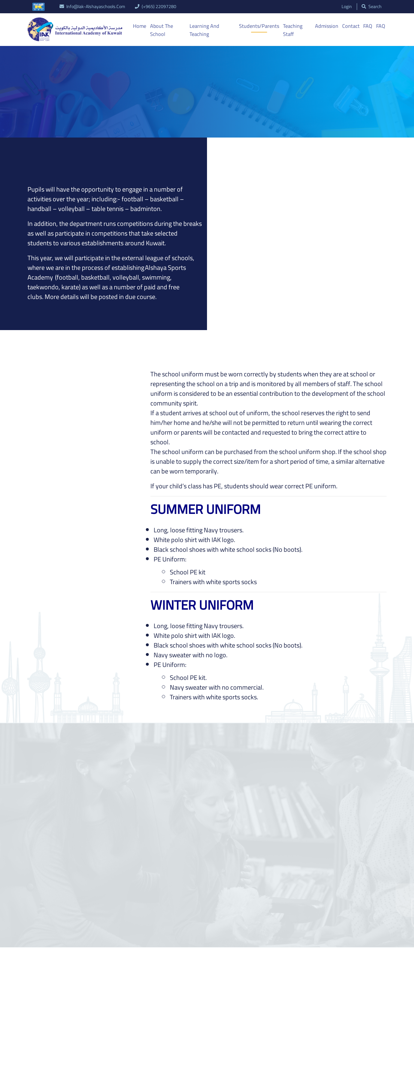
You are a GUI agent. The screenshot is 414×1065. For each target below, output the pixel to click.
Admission (327, 26)
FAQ (367, 26)
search (372, 6)
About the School (161, 30)
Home (139, 26)
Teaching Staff (292, 30)
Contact (350, 26)
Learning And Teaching (204, 30)
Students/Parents (259, 26)
